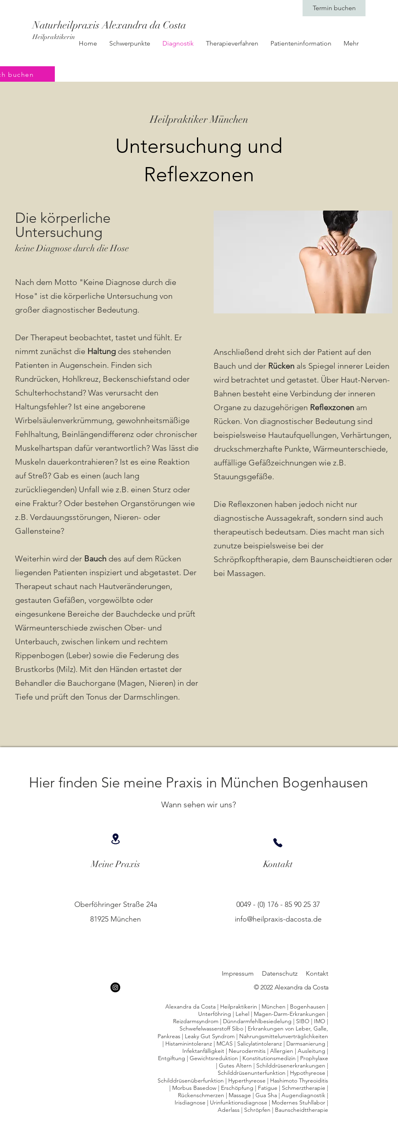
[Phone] (278, 842)
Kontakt (317, 973)
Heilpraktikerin (53, 37)
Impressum (238, 973)
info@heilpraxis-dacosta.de (278, 919)
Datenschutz (280, 973)
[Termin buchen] (334, 8)
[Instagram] (115, 987)
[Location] (115, 839)
